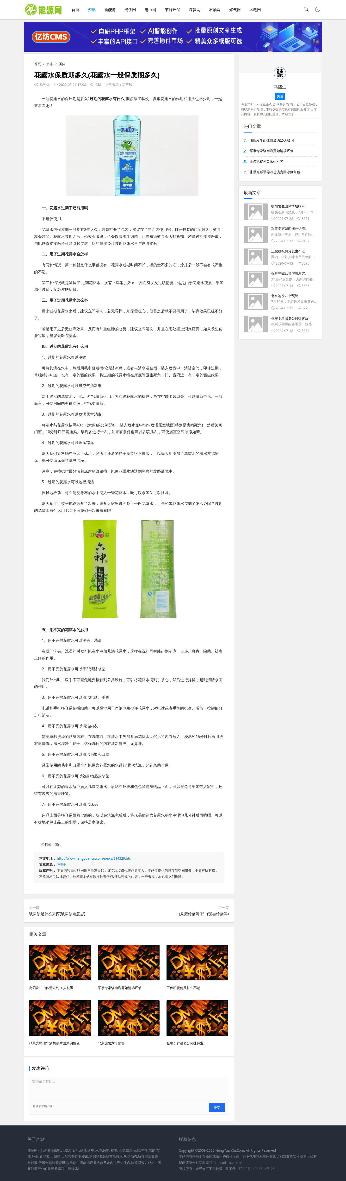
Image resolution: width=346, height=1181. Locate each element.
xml (239, 1161)
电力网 (150, 9)
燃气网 (235, 9)
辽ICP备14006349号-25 (257, 1167)
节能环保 (172, 9)
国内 (62, 66)
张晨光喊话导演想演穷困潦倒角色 (275, 174)
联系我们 (209, 1161)
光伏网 (130, 9)
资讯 (92, 9)
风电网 (255, 9)
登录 (35, 1109)
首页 (75, 9)
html (222, 1161)
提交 (218, 1108)
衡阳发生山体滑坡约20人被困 (272, 142)
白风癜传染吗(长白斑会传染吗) (202, 916)
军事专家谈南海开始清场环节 (271, 153)
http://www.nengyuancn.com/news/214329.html (95, 861)
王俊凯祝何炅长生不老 (266, 164)
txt (231, 1161)
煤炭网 (194, 9)
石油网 (215, 9)
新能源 (110, 9)
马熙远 (62, 867)
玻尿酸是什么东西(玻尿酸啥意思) (57, 916)
